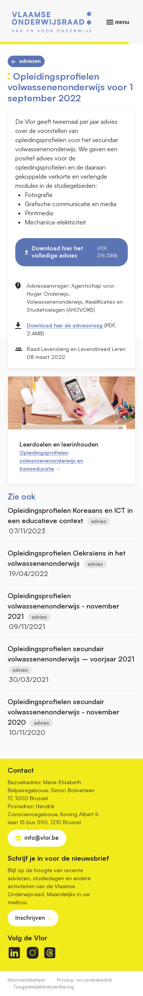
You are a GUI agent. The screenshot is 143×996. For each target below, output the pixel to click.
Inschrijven (30, 917)
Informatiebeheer (27, 980)
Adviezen (30, 61)
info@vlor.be (41, 837)
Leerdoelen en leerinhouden (58, 444)
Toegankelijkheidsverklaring (43, 987)
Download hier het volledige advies (75, 252)
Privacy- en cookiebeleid (84, 980)
